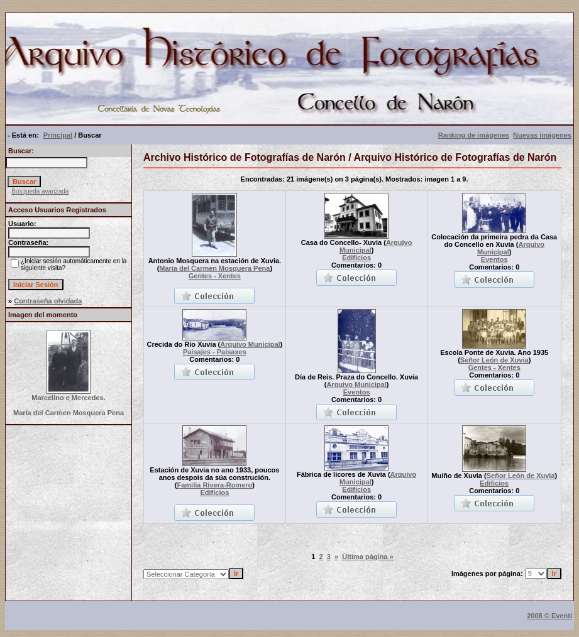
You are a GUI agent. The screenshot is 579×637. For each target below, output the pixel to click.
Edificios (356, 257)
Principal (57, 135)
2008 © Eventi (549, 615)
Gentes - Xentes (215, 276)
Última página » (367, 556)
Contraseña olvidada (48, 301)
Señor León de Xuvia (494, 360)
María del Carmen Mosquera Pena (214, 268)
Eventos (494, 259)
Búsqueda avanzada (40, 191)
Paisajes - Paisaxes (214, 352)
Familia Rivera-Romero (214, 485)
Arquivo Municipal (250, 344)
